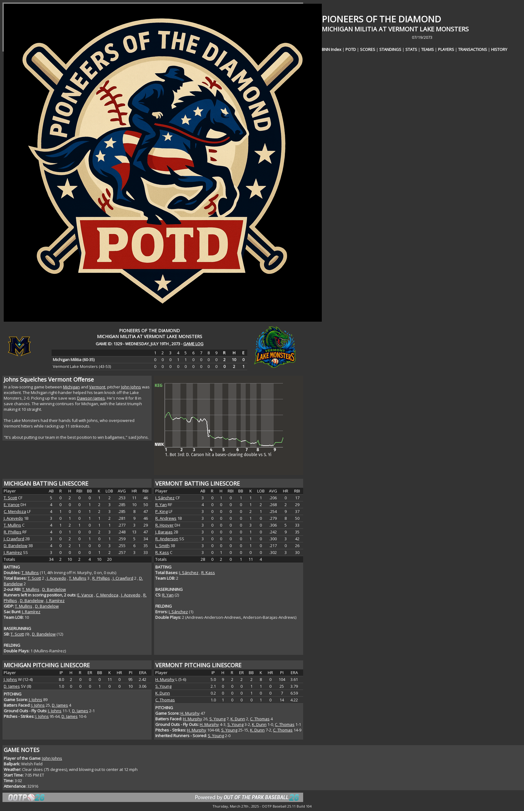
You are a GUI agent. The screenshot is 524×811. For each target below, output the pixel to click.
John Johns (131, 387)
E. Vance (12, 504)
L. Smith (162, 545)
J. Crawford (14, 538)
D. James (12, 686)
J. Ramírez (13, 552)
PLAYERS (446, 49)
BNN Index (331, 49)
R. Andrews (165, 518)
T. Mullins (12, 525)
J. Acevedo (13, 518)
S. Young (163, 686)
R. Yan (161, 504)
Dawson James (91, 398)
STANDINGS (390, 49)
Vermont (97, 387)
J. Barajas (164, 532)
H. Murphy (165, 679)
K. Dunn (162, 693)
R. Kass (162, 552)
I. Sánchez (165, 498)
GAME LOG (193, 344)
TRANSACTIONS (472, 49)
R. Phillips (12, 532)
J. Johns (10, 679)
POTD (350, 49)
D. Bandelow (15, 545)
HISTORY (499, 49)
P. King (161, 511)
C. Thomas (165, 700)
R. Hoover (164, 525)
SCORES (367, 49)
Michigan (71, 387)
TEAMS (427, 49)
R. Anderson (166, 538)
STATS (411, 49)
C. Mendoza (15, 511)
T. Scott (10, 498)
